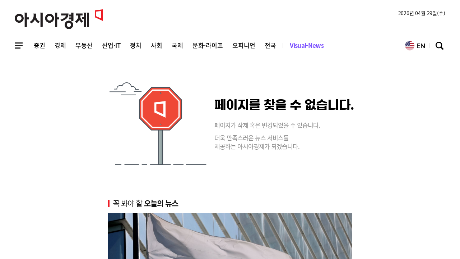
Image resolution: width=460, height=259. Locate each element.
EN (415, 45)
